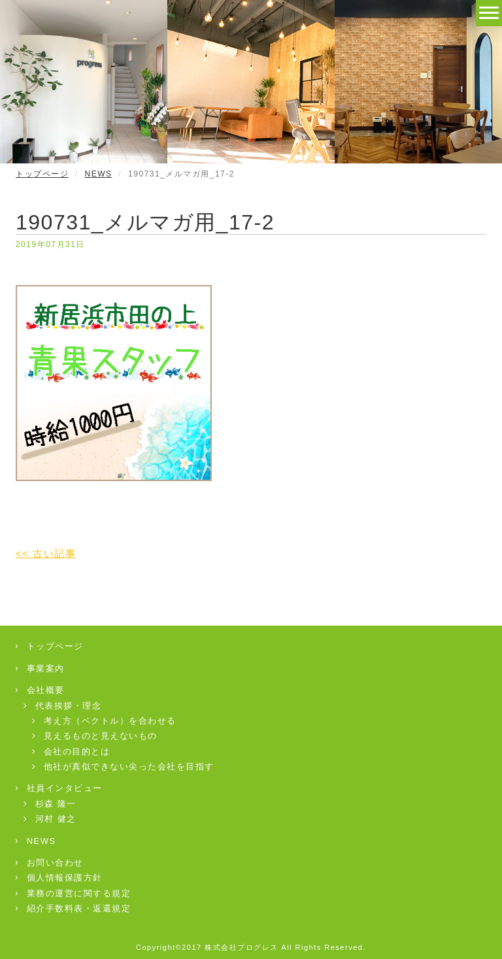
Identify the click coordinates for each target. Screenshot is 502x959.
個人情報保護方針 (59, 878)
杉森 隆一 (50, 804)
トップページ (42, 173)
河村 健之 (50, 819)
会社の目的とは (71, 751)
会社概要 (40, 690)
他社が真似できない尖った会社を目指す (123, 766)
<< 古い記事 (46, 553)
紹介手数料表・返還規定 (73, 908)
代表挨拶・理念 (62, 706)
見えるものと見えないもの (95, 736)
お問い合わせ (50, 862)
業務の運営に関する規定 (73, 893)
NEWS (98, 173)
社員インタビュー (59, 788)
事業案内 (40, 668)
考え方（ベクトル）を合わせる (104, 721)
